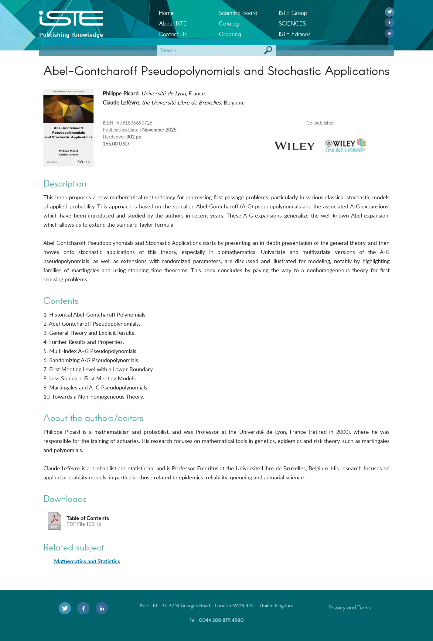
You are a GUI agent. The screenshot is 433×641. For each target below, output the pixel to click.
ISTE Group (293, 12)
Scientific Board (238, 12)
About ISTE (173, 23)
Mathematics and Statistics (87, 561)
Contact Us (173, 33)
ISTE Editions (295, 33)
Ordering (230, 33)
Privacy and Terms (350, 607)
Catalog (229, 23)
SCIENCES (292, 23)
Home (166, 12)
